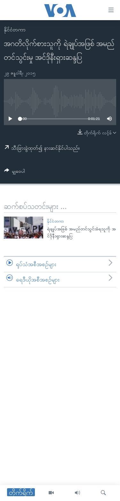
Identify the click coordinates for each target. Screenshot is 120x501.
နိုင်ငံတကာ (15, 29)
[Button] (14, 172)
